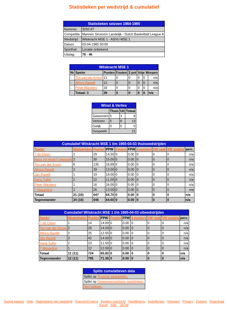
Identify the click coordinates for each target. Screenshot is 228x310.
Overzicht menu (86, 301)
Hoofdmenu (137, 301)
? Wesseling (43, 189)
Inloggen (173, 301)
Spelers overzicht (113, 301)
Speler (39, 149)
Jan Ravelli (42, 174)
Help (30, 301)
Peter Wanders (86, 87)
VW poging (175, 149)
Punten (98, 149)
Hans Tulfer (42, 179)
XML (113, 305)
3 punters (144, 149)
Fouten (120, 149)
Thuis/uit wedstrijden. (112, 276)
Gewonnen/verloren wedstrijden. (120, 281)
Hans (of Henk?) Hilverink (53, 159)
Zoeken (201, 301)
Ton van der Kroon (88, 77)
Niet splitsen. (93, 286)
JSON (124, 305)
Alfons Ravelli (85, 82)
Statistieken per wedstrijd (54, 301)
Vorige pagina (14, 301)
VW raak (159, 149)
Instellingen (156, 301)
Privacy (188, 301)
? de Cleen (42, 154)
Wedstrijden (82, 149)
